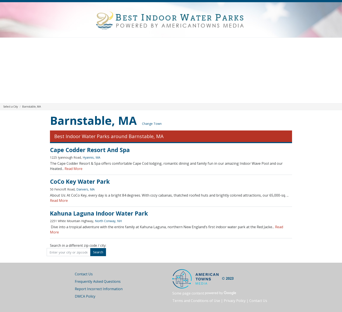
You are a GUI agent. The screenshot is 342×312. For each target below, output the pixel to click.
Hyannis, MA (91, 157)
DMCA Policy (85, 296)
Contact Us (84, 274)
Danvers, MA (85, 189)
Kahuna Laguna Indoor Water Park (99, 213)
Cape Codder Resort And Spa (90, 150)
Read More (73, 168)
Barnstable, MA (93, 120)
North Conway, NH (108, 221)
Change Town (152, 124)
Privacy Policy (235, 300)
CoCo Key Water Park (80, 181)
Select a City (10, 106)
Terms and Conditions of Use (196, 300)
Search (98, 252)
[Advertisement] (171, 70)
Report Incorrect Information (99, 288)
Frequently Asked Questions (98, 281)
